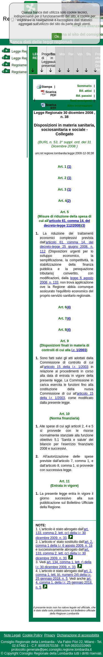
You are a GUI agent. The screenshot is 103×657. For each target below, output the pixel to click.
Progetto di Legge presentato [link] (43, 60)
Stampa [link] (44, 86)
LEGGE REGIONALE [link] (35, 56)
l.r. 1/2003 (78, 350)
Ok (56, 36)
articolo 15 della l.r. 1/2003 (66, 367)
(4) (69, 307)
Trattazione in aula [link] (53, 58)
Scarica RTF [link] (48, 106)
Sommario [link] (84, 85)
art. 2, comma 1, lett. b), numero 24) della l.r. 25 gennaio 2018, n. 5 (64, 575)
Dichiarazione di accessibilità (78, 635)
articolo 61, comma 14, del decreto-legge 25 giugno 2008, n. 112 (66, 246)
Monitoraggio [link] (61, 54)
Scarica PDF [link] (48, 93)
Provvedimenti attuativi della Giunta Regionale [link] (97, 62)
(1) (69, 167)
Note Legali (12, 635)
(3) (83, 225)
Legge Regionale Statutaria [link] (27, 58)
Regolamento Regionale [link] (24, 72)
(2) (69, 201)
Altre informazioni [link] (80, 105)
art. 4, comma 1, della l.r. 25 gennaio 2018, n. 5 (64, 583)
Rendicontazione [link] (70, 54)
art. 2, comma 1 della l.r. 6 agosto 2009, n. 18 (64, 544)
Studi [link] (88, 54)
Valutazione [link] (79, 54)
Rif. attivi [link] (85, 90)
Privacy (49, 635)
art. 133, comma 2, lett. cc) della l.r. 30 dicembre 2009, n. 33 (62, 533)
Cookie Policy (33, 635)
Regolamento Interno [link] (22, 65)
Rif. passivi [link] (84, 95)
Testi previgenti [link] (81, 100)
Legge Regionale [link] (19, 51)
